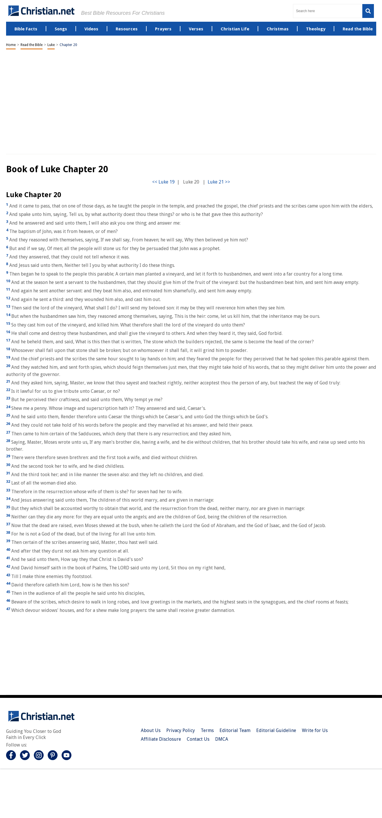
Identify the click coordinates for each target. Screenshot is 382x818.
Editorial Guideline (276, 730)
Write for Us (315, 730)
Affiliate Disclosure (161, 739)
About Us (150, 730)
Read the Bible (32, 45)
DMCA (221, 739)
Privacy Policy (180, 730)
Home (11, 45)
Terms (207, 730)
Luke (51, 45)
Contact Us (198, 739)
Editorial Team (234, 730)
